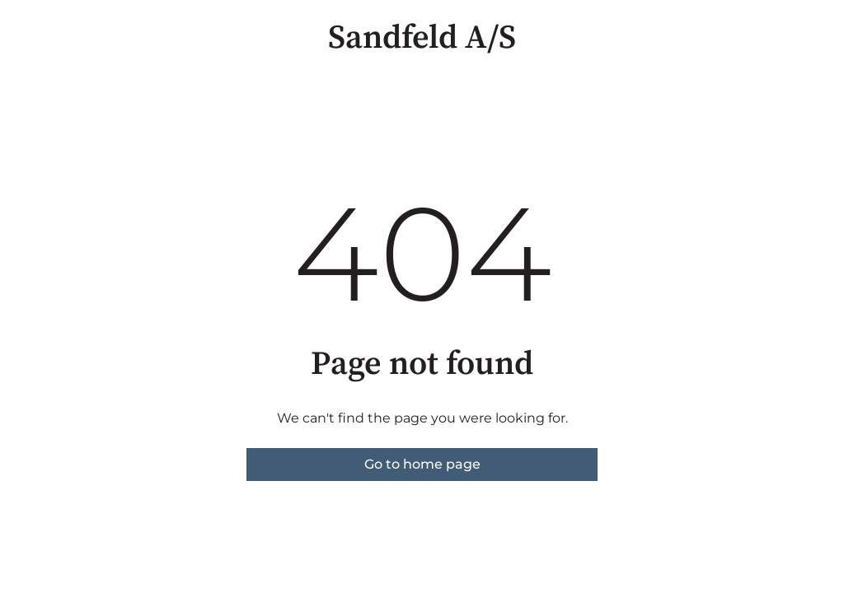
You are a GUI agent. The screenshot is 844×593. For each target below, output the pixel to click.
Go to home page (422, 464)
